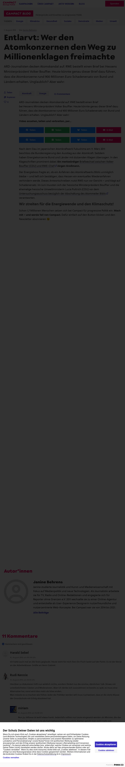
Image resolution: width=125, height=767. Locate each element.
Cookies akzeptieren (106, 744)
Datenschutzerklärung (46, 754)
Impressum (66, 754)
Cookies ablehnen (106, 750)
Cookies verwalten (11, 758)
